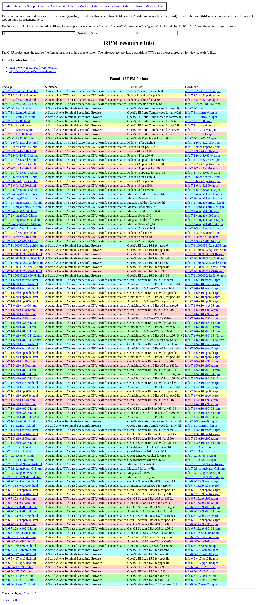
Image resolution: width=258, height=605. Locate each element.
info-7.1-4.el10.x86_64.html (19, 408)
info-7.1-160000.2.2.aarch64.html (23, 262)
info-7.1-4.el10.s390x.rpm (201, 400)
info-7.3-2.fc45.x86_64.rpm (202, 104)
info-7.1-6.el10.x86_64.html (19, 322)
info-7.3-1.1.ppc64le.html (18, 125)
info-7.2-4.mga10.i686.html (19, 211)
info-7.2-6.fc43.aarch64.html (20, 177)
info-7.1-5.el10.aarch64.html (20, 344)
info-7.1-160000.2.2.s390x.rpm (204, 271)
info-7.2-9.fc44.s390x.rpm (201, 151)
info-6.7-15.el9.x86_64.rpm (202, 507)
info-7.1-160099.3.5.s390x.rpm (204, 254)
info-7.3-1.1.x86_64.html (18, 138)
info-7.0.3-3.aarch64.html (18, 447)
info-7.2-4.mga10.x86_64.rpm (204, 219)
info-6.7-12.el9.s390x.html (19, 524)
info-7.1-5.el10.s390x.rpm (201, 361)
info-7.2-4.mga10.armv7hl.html (22, 202)
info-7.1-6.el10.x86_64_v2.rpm (204, 335)
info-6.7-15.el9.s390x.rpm (201, 498)
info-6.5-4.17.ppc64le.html (19, 558)
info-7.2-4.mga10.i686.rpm (202, 211)
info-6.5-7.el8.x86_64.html (19, 545)
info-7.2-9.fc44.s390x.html (19, 151)
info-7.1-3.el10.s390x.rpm (201, 438)
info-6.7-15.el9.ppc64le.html (20, 490)
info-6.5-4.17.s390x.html (17, 567)
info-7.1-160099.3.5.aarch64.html (23, 245)
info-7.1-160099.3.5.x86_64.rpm (205, 258)
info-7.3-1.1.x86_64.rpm (200, 138)
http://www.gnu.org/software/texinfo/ (32, 71)
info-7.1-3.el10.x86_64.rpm (202, 442)
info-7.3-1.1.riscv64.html (18, 129)
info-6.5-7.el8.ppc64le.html (19, 537)
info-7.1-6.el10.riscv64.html (19, 305)
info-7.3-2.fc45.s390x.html (19, 99)
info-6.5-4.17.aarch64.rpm (201, 550)
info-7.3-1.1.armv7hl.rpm (201, 117)
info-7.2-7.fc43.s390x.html (19, 168)
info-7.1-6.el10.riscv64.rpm (202, 305)
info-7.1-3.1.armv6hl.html (18, 421)
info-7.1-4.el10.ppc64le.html (20, 391)
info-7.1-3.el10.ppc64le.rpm (202, 434)
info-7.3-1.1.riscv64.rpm (200, 129)
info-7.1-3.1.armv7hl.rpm (201, 425)
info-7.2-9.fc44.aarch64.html (20, 142)
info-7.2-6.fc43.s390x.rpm (201, 185)
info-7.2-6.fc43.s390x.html (19, 185)
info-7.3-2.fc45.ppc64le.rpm (202, 95)
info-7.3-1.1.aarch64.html (18, 108)
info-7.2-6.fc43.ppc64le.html (20, 181)
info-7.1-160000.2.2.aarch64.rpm (206, 262)
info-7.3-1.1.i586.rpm (198, 121)
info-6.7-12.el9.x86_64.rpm (202, 528)
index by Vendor (78, 6)
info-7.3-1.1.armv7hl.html (18, 117)
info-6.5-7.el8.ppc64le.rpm (202, 537)
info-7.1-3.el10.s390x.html (19, 438)
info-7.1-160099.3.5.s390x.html (22, 254)
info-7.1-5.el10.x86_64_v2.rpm (204, 378)
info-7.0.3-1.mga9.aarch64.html (22, 464)
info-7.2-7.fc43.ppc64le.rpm (202, 164)
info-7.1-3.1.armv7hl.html (18, 425)
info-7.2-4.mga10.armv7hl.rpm (204, 202)
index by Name (132, 6)
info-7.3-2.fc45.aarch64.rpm (202, 91)
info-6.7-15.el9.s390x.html (19, 498)
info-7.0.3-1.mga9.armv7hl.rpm (205, 468)
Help (161, 6)
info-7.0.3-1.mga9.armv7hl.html (22, 468)
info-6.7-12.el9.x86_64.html (19, 528)
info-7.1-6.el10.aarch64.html (20, 279)
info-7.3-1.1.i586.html (16, 121)
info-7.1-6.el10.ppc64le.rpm (202, 292)
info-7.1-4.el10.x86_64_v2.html (22, 417)
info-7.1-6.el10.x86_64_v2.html (22, 335)
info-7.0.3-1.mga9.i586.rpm (202, 472)
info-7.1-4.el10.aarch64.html (20, 382)
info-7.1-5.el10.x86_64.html (19, 369)
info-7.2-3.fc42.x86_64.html (20, 241)
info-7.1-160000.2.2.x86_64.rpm (205, 275)
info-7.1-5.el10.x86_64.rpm (202, 369)
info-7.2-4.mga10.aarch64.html (21, 194)
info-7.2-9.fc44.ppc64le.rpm (202, 147)
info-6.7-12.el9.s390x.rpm (201, 524)
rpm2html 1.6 (27, 593)
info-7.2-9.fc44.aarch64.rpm (202, 142)
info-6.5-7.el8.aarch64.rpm (202, 532)
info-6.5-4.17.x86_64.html (18, 575)
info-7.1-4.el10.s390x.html (19, 400)
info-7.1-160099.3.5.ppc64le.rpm (206, 249)
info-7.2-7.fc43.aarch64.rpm (202, 159)
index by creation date (106, 6)
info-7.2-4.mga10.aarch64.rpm (204, 194)
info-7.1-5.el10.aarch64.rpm (202, 344)
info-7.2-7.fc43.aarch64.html (20, 159)
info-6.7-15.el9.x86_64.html (19, 507)
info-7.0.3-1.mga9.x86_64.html (21, 477)
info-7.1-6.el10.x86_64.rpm (202, 322)
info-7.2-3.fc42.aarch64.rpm (202, 228)
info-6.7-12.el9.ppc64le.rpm (202, 520)
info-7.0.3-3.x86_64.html (18, 455)
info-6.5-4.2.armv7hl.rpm (201, 584)
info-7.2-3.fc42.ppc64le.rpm (202, 232)
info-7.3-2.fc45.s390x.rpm (201, 99)
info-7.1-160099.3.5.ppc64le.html (23, 249)
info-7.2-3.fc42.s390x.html (19, 237)
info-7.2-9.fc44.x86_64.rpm (202, 155)
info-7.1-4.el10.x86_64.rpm (202, 408)
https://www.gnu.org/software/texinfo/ (33, 67)
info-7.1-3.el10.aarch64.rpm (202, 430)
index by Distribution (51, 6)
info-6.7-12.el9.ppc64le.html (20, 520)
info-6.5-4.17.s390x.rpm (200, 567)
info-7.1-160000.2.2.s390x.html (22, 271)
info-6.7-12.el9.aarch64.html (20, 515)
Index (8, 6)
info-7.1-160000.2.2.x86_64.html (23, 275)
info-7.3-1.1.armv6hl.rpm (201, 112)
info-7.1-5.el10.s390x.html (19, 361)
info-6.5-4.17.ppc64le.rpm (201, 558)
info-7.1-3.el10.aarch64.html (20, 430)
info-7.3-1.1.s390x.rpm (199, 134)
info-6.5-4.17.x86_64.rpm (201, 575)
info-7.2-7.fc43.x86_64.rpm (202, 172)
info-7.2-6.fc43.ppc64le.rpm (202, 181)
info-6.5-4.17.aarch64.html (19, 550)
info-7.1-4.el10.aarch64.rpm (202, 382)
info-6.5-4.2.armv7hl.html (18, 584)
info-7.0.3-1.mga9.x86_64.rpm (204, 477)
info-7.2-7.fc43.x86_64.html (20, 172)
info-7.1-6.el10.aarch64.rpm (202, 279)
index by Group (25, 6)
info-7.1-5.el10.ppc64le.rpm (202, 352)
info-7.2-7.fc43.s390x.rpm (201, 168)
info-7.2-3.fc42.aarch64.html (20, 228)
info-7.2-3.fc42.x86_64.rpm (202, 241)
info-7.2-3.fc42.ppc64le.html (20, 232)
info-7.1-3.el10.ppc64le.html (20, 434)
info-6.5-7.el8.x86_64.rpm (201, 545)
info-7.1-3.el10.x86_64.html (19, 442)
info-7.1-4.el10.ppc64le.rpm (202, 391)
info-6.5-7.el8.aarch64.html (19, 532)
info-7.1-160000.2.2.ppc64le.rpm (206, 267)
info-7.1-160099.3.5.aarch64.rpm (206, 245)
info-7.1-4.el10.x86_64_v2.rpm (204, 417)
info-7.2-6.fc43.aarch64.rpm (202, 177)
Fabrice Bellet (10, 600)
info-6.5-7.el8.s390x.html (18, 541)
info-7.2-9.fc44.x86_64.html (20, 155)
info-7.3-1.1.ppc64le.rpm (200, 125)
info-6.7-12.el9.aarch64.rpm (202, 515)
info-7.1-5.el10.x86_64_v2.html (22, 378)
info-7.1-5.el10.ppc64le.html (20, 352)
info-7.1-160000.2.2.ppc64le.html (23, 267)
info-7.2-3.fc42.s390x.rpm (201, 237)
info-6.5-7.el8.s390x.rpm (200, 541)
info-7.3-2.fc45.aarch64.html (20, 91)
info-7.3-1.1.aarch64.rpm (200, 108)
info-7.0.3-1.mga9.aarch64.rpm (204, 464)
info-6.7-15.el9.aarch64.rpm (202, 481)
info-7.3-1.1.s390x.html (17, 134)
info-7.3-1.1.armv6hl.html (18, 112)
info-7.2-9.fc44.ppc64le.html (20, 147)
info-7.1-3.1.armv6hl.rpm (201, 421)
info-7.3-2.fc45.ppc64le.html (20, 95)
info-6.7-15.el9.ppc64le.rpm (202, 490)
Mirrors (150, 6)
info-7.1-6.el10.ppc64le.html (20, 292)
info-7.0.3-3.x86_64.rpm (200, 455)
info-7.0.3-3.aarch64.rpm (200, 447)
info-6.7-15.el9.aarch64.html (20, 481)
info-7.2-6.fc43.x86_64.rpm (202, 189)
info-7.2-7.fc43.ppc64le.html (20, 164)
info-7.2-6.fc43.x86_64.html (20, 189)
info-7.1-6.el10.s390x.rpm (201, 309)
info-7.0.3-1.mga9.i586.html (20, 472)
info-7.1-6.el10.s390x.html (19, 309)
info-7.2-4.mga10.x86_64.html (21, 219)
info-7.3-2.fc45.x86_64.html (20, 104)
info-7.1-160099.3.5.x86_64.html (23, 258)
